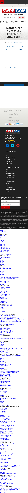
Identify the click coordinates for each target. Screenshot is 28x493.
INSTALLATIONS (4, 485)
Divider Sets (3, 290)
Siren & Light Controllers (6, 479)
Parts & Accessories (5, 287)
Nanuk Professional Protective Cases (9, 277)
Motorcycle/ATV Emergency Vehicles (8, 22)
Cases (7, 185)
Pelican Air (3, 244)
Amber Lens (3, 399)
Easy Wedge (3, 384)
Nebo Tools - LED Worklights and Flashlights (11, 348)
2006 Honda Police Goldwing (14, 42)
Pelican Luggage (4, 251)
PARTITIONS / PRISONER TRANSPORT (10, 465)
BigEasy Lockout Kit (5, 381)
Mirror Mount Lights (5, 458)
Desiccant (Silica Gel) (5, 294)
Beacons (2, 452)
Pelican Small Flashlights (6, 330)
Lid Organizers (4, 291)
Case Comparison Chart (6, 254)
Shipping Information (10, 173)
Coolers (2, 267)
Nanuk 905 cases (4, 283)
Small (1, 238)
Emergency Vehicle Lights (6, 451)
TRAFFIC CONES (4, 405)
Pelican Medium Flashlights (7, 331)
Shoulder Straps (4, 295)
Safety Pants (3, 412)
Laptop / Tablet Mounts (6, 431)
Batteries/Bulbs (9, 187)
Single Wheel (3, 391)
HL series (2, 311)
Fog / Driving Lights (5, 455)
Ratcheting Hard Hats (5, 377)
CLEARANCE (3, 233)
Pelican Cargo (3, 245)
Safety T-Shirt (3, 414)
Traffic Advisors (4, 462)
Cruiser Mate (3, 359)
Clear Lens (2, 401)
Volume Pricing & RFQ (10, 175)
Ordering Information (10, 169)
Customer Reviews (10, 177)
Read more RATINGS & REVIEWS (13, 85)
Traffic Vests (3, 408)
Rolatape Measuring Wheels (7, 389)
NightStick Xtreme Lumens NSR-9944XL (10, 318)
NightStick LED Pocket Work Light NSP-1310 (12, 320)
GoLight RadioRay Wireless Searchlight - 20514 (12, 338)
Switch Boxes (3, 478)
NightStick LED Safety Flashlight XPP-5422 (11, 321)
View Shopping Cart (10, 171)
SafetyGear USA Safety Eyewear (8, 398)
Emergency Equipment (11, 189)
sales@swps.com (11, 157)
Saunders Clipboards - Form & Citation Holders (12, 355)
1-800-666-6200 (11, 159)
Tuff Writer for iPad (5, 357)
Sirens (1, 471)
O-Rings (2, 297)
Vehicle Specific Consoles (6, 428)
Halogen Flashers (4, 439)
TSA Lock (2, 292)
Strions (2, 308)
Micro (1, 237)
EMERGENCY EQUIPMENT (7, 421)
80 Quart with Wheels (5, 270)
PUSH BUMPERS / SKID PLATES (8, 466)
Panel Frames (3, 298)
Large (1, 241)
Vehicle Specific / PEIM (6, 441)
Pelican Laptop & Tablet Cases (8, 253)
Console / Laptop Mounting (7, 425)
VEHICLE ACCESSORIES (6, 482)
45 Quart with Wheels (5, 268)
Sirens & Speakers (4, 469)
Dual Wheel (3, 392)
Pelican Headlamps (5, 328)
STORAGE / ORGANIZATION (8, 473)
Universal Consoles (5, 426)
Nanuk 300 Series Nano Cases (7, 278)
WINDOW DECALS (5, 418)
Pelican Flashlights (4, 327)
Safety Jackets (3, 411)
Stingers (2, 307)
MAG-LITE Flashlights (6, 342)
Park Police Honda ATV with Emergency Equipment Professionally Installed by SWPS (14, 48)
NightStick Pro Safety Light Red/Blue (9, 317)
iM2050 (2, 258)
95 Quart (2, 271)
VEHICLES (3, 492)
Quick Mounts (3, 300)
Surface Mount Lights (5, 461)
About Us (8, 154)
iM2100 (2, 261)
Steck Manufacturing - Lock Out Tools (10, 379)
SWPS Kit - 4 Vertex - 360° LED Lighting (10, 488)
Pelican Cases (3, 235)
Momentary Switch (5, 445)
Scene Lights (3, 459)
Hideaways (3, 456)
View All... (2, 243)
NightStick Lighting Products (7, 315)
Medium (2, 240)
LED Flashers (3, 438)
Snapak (2, 358)
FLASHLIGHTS (4, 301)
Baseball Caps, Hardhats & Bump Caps (10, 371)
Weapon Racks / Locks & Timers (8, 444)
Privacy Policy (9, 161)
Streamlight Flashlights (6, 305)
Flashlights (8, 183)
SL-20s (1, 310)
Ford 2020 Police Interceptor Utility (9, 489)
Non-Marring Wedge (5, 385)
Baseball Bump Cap (5, 374)
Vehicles (7, 191)
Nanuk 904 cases (4, 281)
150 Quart (2, 273)
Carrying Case (3, 382)
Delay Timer (3, 446)
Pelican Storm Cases (5, 257)
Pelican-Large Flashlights (6, 332)
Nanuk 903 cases (4, 280)
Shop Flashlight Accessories (7, 324)
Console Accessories (5, 429)
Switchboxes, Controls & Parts (8, 476)
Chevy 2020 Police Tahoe (6, 491)
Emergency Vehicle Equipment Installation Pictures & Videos (13, 21)
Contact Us (8, 155)
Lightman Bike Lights (5, 364)
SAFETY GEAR (4, 352)
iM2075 (2, 260)
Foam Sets (2, 288)
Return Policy (9, 163)
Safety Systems (4, 367)
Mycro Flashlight (4, 349)
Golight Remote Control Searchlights (9, 337)
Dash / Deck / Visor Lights (6, 454)
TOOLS (2, 404)
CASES (2, 230)
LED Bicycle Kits (4, 365)
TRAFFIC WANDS (5, 416)
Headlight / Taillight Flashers (7, 436)
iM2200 (2, 263)
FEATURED (3, 231)
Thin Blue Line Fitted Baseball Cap (9, 372)
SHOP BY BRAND (5, 419)
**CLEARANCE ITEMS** (6, 483)
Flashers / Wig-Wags (5, 435)
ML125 (2, 344)
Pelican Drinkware (4, 250)
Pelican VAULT (4, 247)
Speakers (2, 472)
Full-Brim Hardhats (5, 375)
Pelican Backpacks (5, 248)
